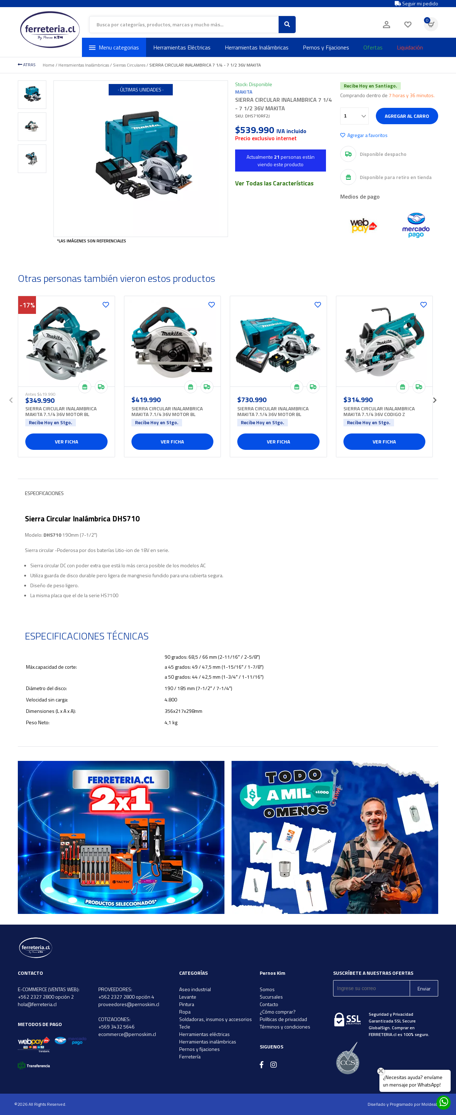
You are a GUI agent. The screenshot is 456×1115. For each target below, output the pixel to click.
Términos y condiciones (285, 1026)
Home (49, 65)
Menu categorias (114, 47)
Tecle (184, 1026)
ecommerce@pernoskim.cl (127, 1034)
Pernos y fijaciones (199, 1049)
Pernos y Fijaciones (326, 47)
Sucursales (271, 996)
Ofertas (373, 47)
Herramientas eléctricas (204, 1034)
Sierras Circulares (129, 65)
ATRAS (27, 64)
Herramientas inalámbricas (207, 1041)
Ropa (185, 1011)
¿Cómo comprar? (278, 1011)
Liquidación (410, 47)
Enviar (424, 988)
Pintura (186, 1004)
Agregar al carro (407, 116)
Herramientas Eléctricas (182, 47)
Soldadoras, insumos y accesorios (215, 1019)
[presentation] (10, 397)
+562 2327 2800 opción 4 (126, 996)
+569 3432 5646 (116, 1026)
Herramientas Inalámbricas (257, 47)
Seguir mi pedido (416, 3)
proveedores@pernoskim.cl (128, 1004)
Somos (267, 989)
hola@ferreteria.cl (37, 1004)
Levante (187, 996)
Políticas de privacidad (283, 1019)
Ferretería (190, 1056)
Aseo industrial (195, 989)
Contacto (269, 1004)
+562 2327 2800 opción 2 (46, 996)
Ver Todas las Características (274, 183)
